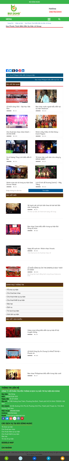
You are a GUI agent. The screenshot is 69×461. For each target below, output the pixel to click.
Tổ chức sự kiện (12, 290)
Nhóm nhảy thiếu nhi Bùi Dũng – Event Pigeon (47, 133)
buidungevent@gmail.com (15, 415)
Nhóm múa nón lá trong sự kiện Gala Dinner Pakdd (20, 184)
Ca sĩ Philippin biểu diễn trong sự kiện (22, 75)
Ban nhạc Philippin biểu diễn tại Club (47, 80)
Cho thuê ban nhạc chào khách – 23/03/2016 (19, 133)
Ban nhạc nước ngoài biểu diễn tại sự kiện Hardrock (48, 108)
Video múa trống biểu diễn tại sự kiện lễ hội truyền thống (43, 331)
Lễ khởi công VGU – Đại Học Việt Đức (18, 108)
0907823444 (55, 11)
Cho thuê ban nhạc (14, 293)
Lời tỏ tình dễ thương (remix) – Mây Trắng (49, 184)
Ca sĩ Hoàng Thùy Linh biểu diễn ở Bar (19, 158)
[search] (45, 190)
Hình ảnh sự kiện (13, 314)
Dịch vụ (9, 307)
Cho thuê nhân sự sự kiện (16, 297)
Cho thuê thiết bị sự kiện (16, 300)
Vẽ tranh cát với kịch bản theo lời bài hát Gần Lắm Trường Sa (44, 206)
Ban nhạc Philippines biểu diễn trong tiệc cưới (44, 373)
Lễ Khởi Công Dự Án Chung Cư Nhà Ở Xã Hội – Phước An (44, 352)
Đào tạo (10, 304)
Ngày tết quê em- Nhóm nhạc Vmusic (41, 248)
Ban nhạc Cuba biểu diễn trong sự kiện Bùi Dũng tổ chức (43, 227)
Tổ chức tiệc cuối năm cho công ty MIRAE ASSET (48, 158)
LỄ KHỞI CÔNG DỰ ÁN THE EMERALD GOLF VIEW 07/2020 (45, 269)
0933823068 (15, 411)
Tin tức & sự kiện (13, 311)
